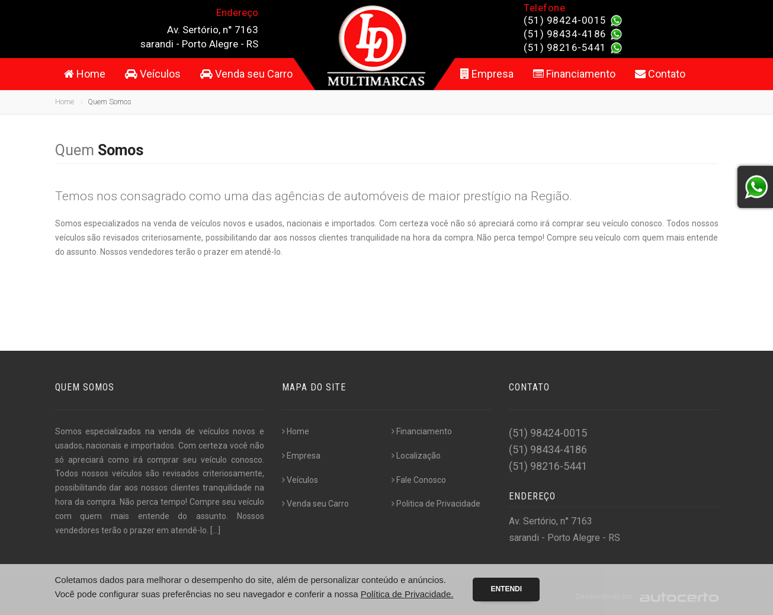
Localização (416, 455)
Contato (660, 74)
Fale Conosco (419, 480)
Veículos (153, 74)
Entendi (506, 589)
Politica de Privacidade (436, 503)
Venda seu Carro (246, 74)
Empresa (487, 74)
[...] (215, 530)
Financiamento (574, 74)
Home (84, 74)
